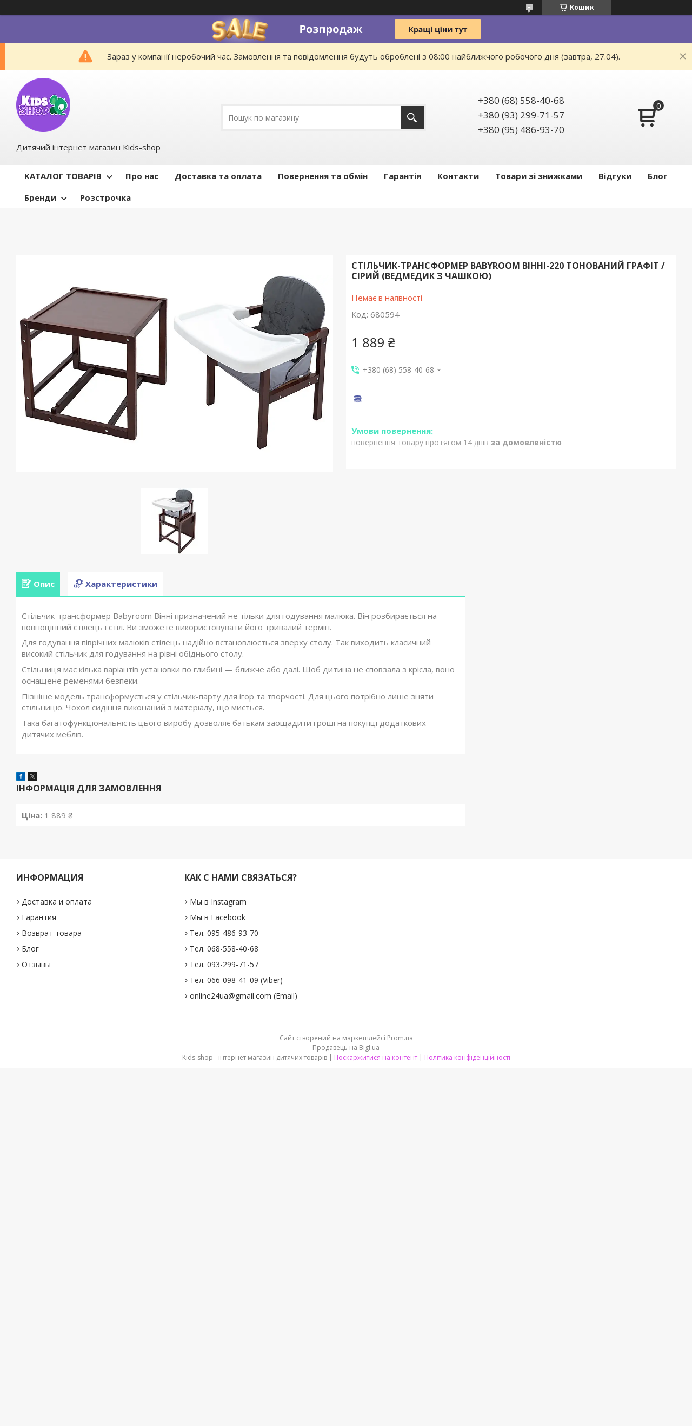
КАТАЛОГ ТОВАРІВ (63, 175)
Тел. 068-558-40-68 (224, 948)
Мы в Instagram (218, 901)
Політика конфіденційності (467, 1057)
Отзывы (36, 964)
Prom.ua (400, 1037)
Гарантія (402, 175)
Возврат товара (52, 933)
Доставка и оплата (57, 901)
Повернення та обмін (323, 175)
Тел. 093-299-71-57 (224, 964)
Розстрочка (105, 197)
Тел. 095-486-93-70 (224, 933)
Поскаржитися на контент (375, 1057)
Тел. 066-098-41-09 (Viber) (236, 980)
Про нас (141, 175)
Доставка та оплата (218, 175)
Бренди (40, 197)
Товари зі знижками (538, 175)
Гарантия (39, 917)
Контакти (458, 175)
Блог (657, 175)
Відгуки (614, 175)
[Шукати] (412, 117)
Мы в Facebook (217, 917)
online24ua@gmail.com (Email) (243, 996)
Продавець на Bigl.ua (346, 1047)
